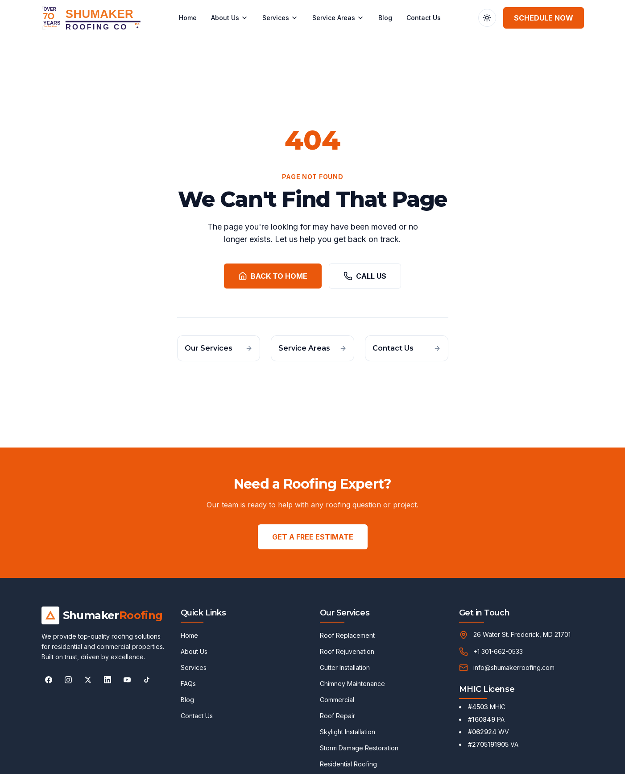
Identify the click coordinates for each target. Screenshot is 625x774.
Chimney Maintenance (352, 683)
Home (188, 17)
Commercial (337, 699)
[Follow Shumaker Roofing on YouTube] (127, 680)
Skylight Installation (347, 732)
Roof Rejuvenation (347, 651)
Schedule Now (543, 17)
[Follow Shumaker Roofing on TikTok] (147, 680)
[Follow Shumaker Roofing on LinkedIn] (107, 680)
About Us (229, 17)
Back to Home (272, 276)
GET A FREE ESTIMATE (312, 536)
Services (280, 17)
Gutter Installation (345, 667)
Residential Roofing (348, 764)
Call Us (365, 276)
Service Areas (338, 17)
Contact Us (423, 17)
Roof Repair (337, 716)
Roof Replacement (347, 635)
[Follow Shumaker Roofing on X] (88, 680)
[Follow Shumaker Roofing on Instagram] (68, 680)
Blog (385, 17)
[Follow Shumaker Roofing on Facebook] (48, 680)
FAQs (188, 683)
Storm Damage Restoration (359, 748)
